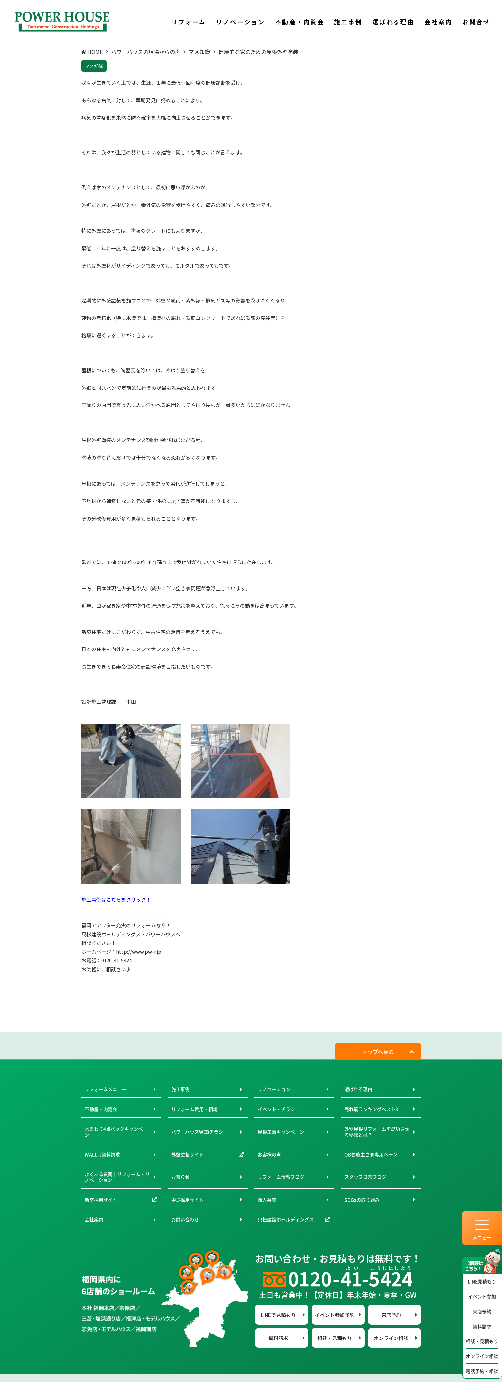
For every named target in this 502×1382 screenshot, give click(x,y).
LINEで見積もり (278, 1314)
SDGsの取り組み (362, 1199)
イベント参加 (482, 1296)
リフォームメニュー (105, 1089)
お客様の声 (269, 1154)
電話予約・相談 (482, 1371)
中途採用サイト (187, 1199)
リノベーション (274, 1089)
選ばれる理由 (358, 1089)
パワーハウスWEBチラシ (197, 1131)
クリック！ (138, 899)
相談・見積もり (482, 1341)
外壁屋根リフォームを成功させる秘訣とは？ (376, 1131)
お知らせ (180, 1176)
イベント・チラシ (276, 1109)
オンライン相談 (482, 1356)
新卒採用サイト (101, 1199)
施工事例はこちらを (103, 899)
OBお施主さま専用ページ (370, 1154)
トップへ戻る (378, 1052)
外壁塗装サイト (187, 1154)
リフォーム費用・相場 (194, 1109)
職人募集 (267, 1199)
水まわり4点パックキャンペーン (116, 1131)
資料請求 (482, 1326)
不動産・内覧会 (101, 1109)
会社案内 (94, 1219)
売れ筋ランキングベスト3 (371, 1109)
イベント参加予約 (335, 1314)
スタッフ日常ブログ (365, 1176)
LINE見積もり (482, 1281)
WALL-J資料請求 (102, 1154)
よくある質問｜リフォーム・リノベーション (117, 1177)
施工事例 (180, 1089)
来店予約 (482, 1311)
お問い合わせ (185, 1219)
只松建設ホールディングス (286, 1219)
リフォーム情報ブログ (281, 1176)
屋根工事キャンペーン (281, 1131)
